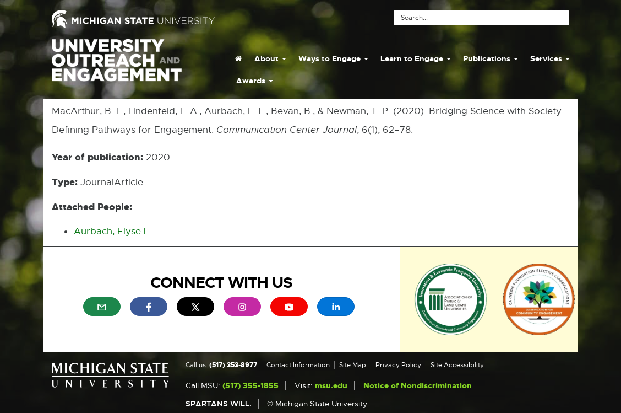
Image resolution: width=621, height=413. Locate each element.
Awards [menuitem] (254, 80)
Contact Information (298, 365)
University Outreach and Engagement (117, 66)
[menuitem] (239, 58)
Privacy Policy (398, 365)
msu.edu (331, 385)
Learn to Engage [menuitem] (415, 58)
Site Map (352, 365)
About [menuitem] (270, 58)
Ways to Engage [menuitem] (333, 58)
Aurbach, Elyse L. (112, 231)
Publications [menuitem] (490, 58)
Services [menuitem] (550, 58)
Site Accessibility (457, 365)
